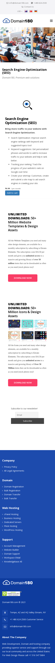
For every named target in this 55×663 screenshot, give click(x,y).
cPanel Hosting (11, 514)
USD (19, 11)
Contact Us (29, 6)
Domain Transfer (12, 494)
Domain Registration (14, 486)
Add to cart (12, 192)
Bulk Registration (12, 490)
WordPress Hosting (13, 530)
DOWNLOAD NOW (23, 278)
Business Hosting (12, 518)
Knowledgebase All (13, 561)
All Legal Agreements (14, 470)
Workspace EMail (12, 557)
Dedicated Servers (12, 522)
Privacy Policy (10, 466)
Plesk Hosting (10, 526)
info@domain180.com (18, 3)
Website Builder (11, 549)
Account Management (14, 545)
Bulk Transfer (10, 498)
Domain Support (12, 553)
